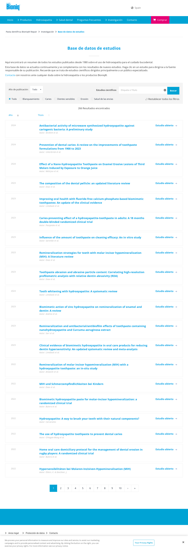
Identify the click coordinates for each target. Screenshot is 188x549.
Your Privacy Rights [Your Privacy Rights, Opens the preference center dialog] (144, 542)
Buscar (170, 89)
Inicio (10, 20)
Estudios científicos (106, 89)
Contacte (10, 75)
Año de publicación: (18, 89)
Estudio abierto (166, 124)
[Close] (183, 542)
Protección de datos (33, 532)
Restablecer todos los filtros (162, 97)
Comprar (160, 20)
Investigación (113, 20)
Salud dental (64, 20)
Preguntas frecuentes (89, 20)
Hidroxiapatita (44, 20)
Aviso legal (12, 532)
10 (120, 487)
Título (44, 113)
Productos (25, 20)
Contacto (132, 20)
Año (14, 113)
